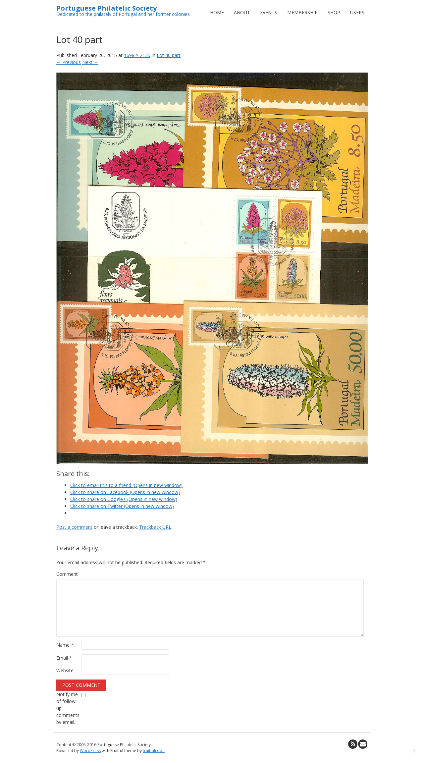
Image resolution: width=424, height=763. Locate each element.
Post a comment (74, 527)
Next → (90, 62)
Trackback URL (155, 527)
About (242, 12)
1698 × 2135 (137, 55)
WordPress (90, 750)
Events (268, 12)
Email (64, 658)
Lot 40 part (169, 55)
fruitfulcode (154, 750)
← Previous (68, 62)
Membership (302, 12)
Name (65, 645)
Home (217, 12)
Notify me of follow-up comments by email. (68, 708)
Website (65, 670)
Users (357, 12)
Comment (67, 574)
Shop (334, 12)
